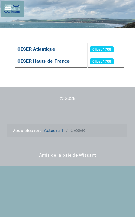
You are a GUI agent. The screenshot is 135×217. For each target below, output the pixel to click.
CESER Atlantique (36, 49)
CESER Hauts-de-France (43, 61)
